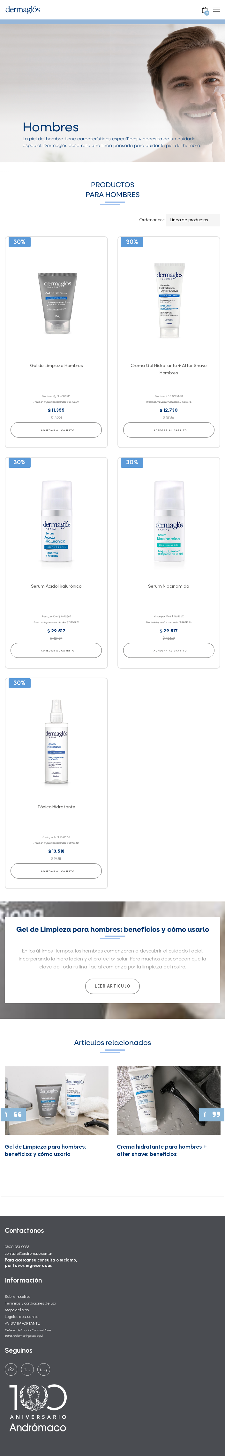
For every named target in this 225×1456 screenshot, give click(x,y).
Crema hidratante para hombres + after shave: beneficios (162, 1150)
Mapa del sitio (17, 1309)
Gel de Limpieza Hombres (56, 365)
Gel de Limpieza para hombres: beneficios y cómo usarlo (45, 1150)
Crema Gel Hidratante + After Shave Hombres (169, 369)
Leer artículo (112, 986)
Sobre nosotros (17, 1296)
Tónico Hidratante (56, 807)
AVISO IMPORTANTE (22, 1323)
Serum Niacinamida (168, 586)
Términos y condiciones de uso (30, 1303)
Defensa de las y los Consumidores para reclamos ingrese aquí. (28, 1332)
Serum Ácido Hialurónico (56, 586)
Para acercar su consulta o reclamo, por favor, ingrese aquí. (41, 1262)
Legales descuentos (21, 1316)
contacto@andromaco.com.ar (28, 1253)
